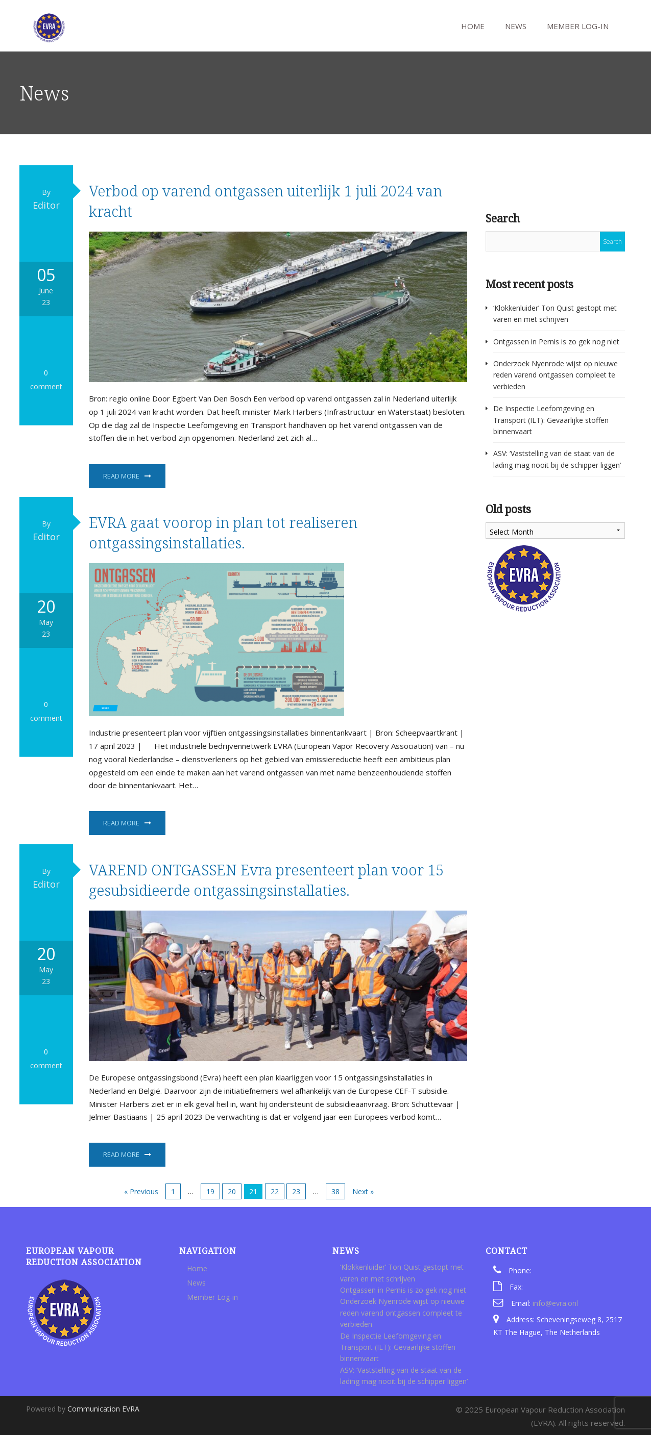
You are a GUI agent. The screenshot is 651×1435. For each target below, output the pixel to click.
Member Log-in (577, 26)
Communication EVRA (103, 1409)
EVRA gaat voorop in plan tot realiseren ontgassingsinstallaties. (223, 532)
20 (232, 1191)
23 (296, 1191)
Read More (121, 476)
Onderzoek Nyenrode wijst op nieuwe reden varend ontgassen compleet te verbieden (555, 375)
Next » (363, 1191)
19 (210, 1191)
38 (335, 1191)
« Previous (141, 1191)
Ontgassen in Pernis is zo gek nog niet (556, 341)
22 (275, 1191)
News (514, 26)
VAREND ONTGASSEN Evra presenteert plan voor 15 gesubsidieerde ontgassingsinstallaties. (266, 880)
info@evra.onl (555, 1303)
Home (472, 26)
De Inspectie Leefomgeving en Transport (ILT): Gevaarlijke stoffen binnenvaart (551, 420)
